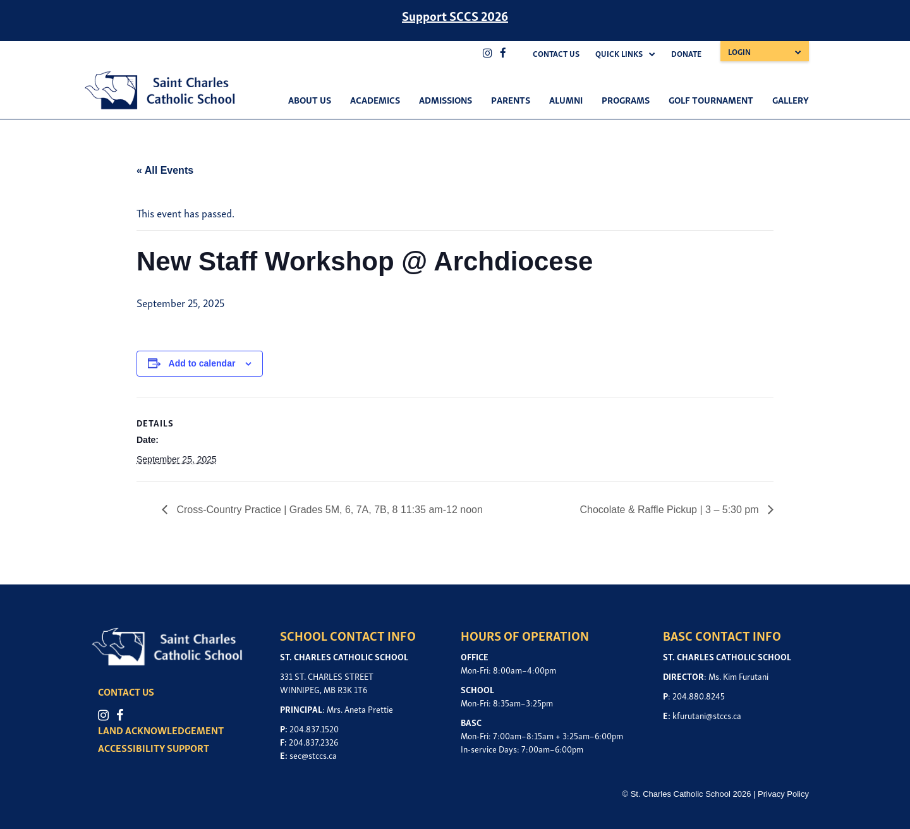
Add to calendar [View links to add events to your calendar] (202, 363)
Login (739, 51)
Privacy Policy (783, 794)
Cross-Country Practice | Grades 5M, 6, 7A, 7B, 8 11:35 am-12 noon (328, 509)
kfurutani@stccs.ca (706, 715)
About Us (309, 99)
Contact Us (556, 53)
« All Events (164, 170)
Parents (510, 99)
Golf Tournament (711, 99)
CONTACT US (126, 691)
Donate (686, 53)
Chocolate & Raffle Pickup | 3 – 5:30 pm (670, 509)
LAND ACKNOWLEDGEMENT (161, 730)
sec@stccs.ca (313, 754)
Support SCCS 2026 (455, 15)
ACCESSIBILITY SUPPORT (153, 747)
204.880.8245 (698, 695)
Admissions (445, 99)
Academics (375, 99)
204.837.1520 (314, 728)
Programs (626, 99)
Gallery (790, 99)
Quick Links (619, 53)
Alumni (566, 99)
